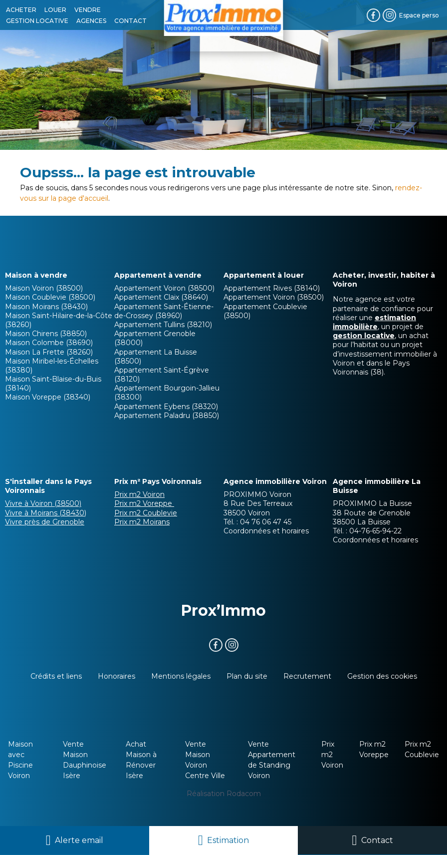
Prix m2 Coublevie (145, 512)
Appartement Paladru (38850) (166, 415)
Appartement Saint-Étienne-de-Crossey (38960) (164, 311)
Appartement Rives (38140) (272, 288)
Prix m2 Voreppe (144, 503)
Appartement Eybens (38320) (166, 406)
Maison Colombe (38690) (49, 342)
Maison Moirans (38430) (46, 306)
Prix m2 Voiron (139, 494)
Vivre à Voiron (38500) (43, 503)
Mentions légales (181, 676)
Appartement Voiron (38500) (164, 288)
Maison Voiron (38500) (44, 288)
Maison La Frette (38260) (49, 352)
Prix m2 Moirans (142, 521)
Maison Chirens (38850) (46, 333)
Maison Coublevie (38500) (50, 297)
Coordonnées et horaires (266, 530)
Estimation (228, 840)
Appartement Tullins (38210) (163, 324)
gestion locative (364, 335)
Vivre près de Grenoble (44, 521)
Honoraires (116, 676)
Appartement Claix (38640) (161, 297)
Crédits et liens (56, 676)
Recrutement (307, 676)
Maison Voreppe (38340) (47, 397)
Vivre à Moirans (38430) (45, 512)
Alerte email (79, 840)
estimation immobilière (374, 322)
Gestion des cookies (382, 676)
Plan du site (246, 676)
